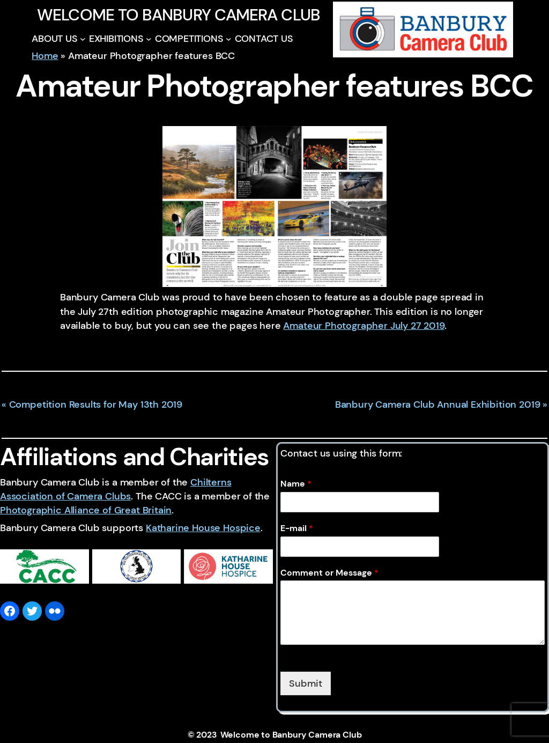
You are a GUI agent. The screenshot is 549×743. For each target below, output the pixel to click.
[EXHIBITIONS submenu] (149, 39)
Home (45, 56)
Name (295, 484)
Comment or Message (329, 573)
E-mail (296, 528)
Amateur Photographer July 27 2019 (363, 326)
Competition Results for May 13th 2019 (96, 404)
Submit (305, 683)
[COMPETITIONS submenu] (229, 39)
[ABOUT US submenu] (83, 39)
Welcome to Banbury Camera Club (178, 14)
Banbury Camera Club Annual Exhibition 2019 (437, 404)
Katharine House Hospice (203, 528)
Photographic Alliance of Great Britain (86, 510)
